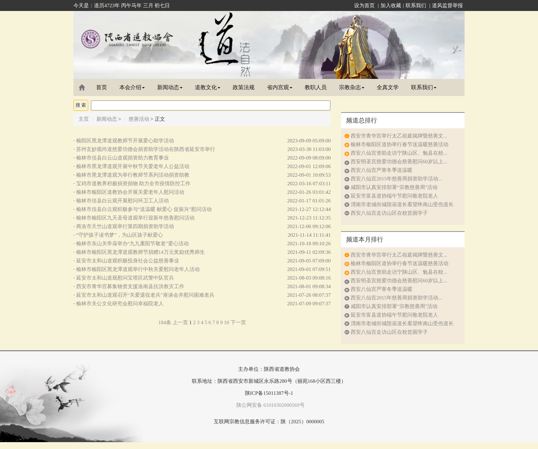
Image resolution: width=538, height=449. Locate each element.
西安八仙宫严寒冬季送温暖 (381, 170)
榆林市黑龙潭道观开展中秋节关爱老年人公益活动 (132, 166)
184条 (165, 322)
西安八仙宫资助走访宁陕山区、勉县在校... (399, 153)
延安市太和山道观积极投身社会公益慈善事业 (127, 260)
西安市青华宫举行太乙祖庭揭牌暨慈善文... (399, 136)
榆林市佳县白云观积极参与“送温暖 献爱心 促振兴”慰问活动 (144, 209)
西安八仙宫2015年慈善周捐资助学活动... (396, 178)
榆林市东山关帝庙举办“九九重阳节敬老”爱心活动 (132, 243)
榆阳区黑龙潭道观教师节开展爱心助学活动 (125, 140)
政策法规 (244, 87)
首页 (101, 87)
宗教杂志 (351, 87)
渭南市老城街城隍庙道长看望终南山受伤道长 (402, 204)
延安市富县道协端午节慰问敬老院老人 (394, 196)
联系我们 (416, 5)
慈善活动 (139, 119)
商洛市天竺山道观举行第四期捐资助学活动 (125, 226)
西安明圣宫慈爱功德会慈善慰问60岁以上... (399, 161)
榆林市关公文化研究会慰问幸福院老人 (120, 303)
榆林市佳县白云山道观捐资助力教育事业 (122, 158)
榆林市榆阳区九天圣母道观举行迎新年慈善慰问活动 (135, 218)
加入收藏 (391, 5)
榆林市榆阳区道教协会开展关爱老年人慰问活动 (130, 192)
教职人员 (316, 87)
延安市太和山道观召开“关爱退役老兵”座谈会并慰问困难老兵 (145, 295)
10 (226, 322)
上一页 (180, 322)
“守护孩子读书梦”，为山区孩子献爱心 (119, 235)
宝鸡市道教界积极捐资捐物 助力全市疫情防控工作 (133, 183)
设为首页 (364, 5)
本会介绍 (132, 87)
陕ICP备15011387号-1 (269, 393)
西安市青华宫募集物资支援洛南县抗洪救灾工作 (130, 286)
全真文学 (388, 87)
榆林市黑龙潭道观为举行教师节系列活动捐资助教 (132, 175)
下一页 (238, 322)
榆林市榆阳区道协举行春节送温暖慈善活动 (399, 144)
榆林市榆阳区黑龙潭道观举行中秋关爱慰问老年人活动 (138, 269)
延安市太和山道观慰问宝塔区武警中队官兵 (125, 278)
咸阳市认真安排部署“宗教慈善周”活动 (394, 187)
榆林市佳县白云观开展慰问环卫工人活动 (122, 200)
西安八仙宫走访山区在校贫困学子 (389, 213)
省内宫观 (279, 87)
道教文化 (207, 87)
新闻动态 (170, 87)
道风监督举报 (447, 5)
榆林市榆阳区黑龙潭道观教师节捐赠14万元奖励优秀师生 (140, 252)
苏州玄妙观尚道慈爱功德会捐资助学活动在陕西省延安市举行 (145, 149)
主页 (84, 119)
